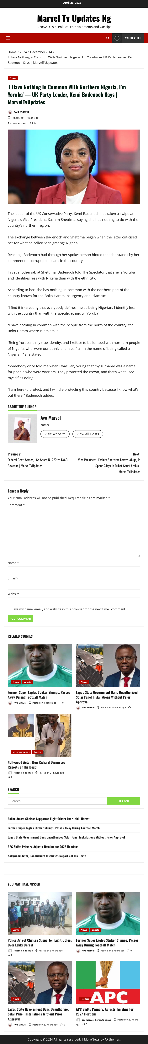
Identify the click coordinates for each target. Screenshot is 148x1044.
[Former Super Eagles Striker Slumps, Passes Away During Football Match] (40, 665)
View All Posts (88, 434)
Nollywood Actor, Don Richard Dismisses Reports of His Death (36, 765)
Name (13, 563)
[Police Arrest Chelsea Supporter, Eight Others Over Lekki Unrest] (40, 913)
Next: (107, 463)
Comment (16, 505)
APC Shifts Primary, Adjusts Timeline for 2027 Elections (43, 846)
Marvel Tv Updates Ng (74, 18)
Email (13, 578)
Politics (85, 998)
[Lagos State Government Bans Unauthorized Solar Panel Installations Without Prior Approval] (108, 665)
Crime (16, 929)
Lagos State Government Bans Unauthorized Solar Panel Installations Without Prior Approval (107, 697)
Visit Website (55, 434)
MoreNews (92, 1039)
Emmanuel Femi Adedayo (93, 1020)
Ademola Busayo (20, 772)
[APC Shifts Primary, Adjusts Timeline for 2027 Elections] (108, 982)
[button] (8, 38)
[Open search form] (107, 38)
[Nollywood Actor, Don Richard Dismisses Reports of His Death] (40, 735)
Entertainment (21, 752)
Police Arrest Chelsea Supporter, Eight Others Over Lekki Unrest (49, 818)
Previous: (41, 460)
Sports (27, 682)
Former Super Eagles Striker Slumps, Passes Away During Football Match (39, 695)
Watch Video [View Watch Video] (126, 38)
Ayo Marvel (18, 112)
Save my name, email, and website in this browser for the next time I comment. (69, 609)
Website (13, 594)
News (13, 78)
